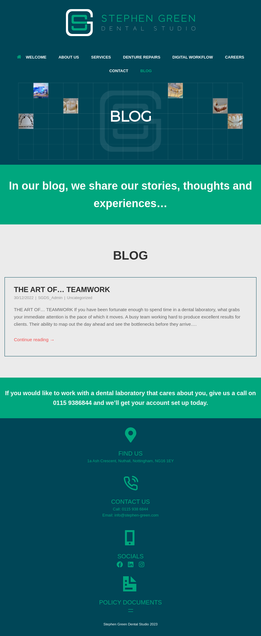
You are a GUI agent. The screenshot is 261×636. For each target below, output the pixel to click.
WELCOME (32, 57)
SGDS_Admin (51, 297)
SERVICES (101, 57)
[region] (130, 121)
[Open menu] (130, 610)
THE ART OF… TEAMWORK (62, 289)
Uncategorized (79, 297)
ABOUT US (68, 57)
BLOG (146, 71)
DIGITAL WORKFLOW (192, 57)
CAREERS (234, 57)
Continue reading (34, 340)
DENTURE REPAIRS (141, 57)
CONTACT (118, 71)
